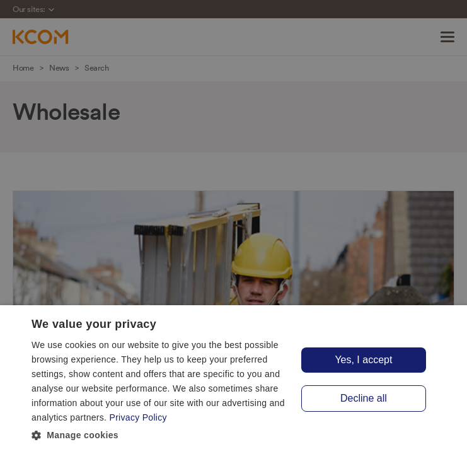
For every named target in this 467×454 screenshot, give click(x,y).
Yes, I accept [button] (363, 359)
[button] (161, 435)
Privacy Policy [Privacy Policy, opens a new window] (138, 417)
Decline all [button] (363, 398)
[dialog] (233, 379)
